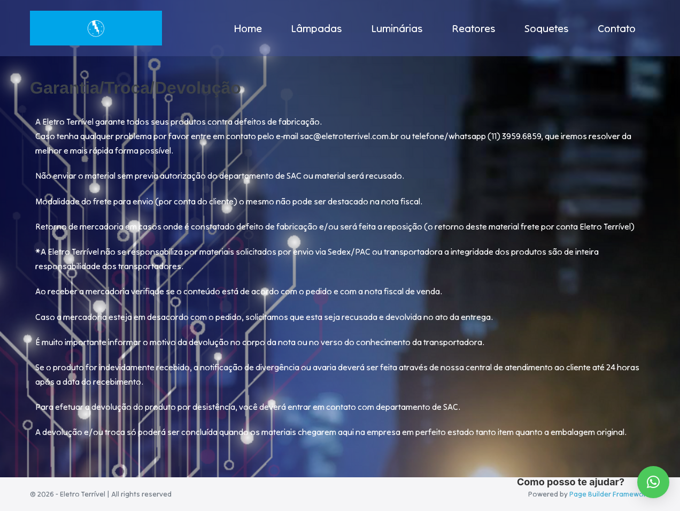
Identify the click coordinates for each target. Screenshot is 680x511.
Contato (617, 28)
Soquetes (546, 28)
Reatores (474, 28)
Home (248, 28)
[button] (653, 482)
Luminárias (397, 28)
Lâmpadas (316, 28)
